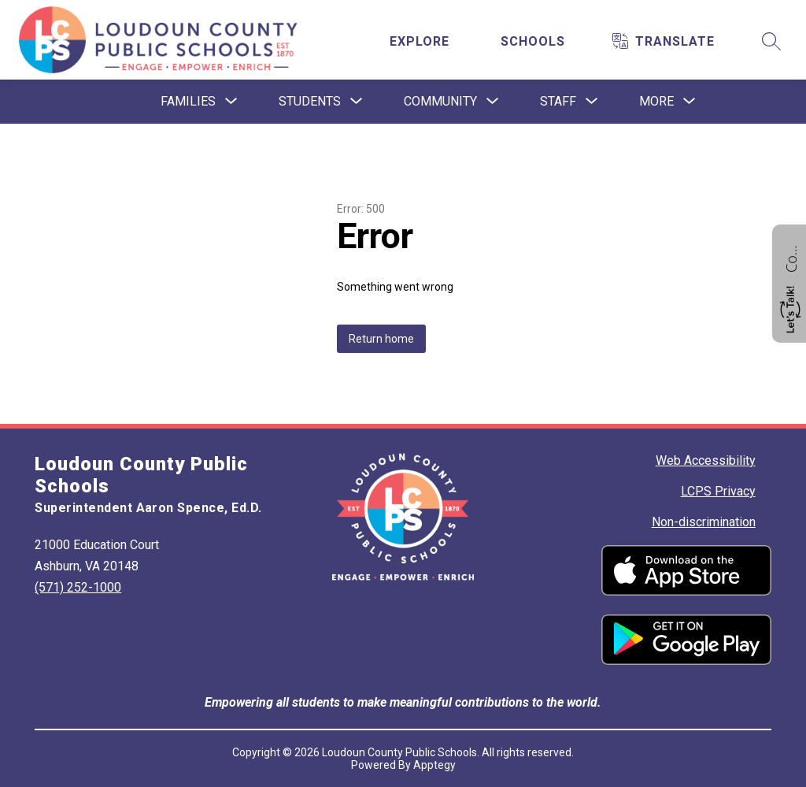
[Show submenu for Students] (310, 101)
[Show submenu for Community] (440, 101)
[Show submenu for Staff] (558, 101)
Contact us (791, 257)
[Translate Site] (674, 41)
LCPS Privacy (718, 491)
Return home (381, 338)
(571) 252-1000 (78, 587)
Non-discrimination (704, 521)
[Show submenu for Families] (188, 101)
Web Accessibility (706, 460)
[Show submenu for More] (656, 101)
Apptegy (434, 765)
